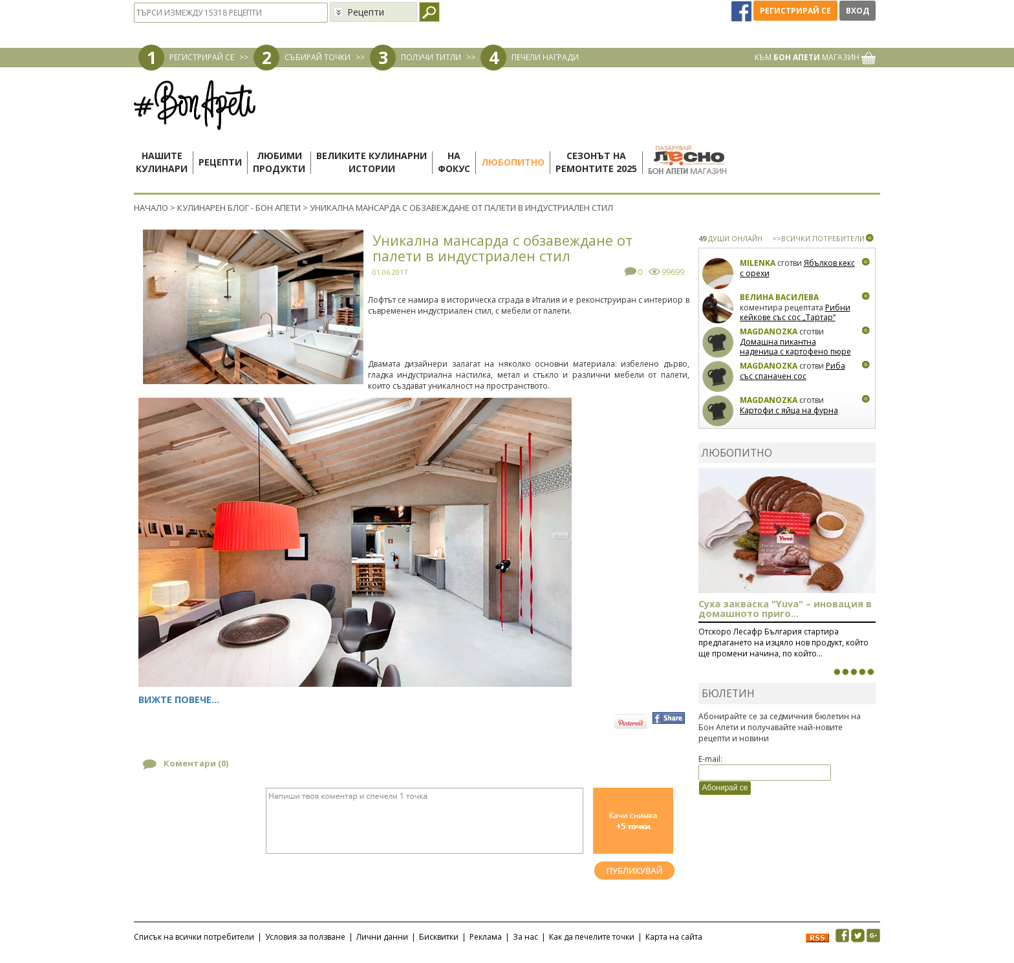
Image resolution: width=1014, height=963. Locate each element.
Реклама (485, 936)
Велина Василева (779, 297)
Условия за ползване (305, 936)
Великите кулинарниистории (371, 162)
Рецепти (220, 162)
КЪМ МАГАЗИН (815, 57)
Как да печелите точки (591, 936)
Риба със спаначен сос (792, 371)
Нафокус (454, 162)
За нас (525, 936)
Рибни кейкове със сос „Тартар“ (795, 312)
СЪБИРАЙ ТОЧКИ (318, 57)
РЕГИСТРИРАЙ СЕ (201, 57)
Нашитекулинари (162, 162)
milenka (757, 262)
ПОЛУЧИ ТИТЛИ (431, 57)
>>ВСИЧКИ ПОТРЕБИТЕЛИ (818, 238)
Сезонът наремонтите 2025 (596, 162)
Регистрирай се (795, 10)
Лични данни (382, 936)
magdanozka (768, 331)
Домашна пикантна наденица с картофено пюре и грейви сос (795, 351)
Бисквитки (438, 936)
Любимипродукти (279, 162)
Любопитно (513, 162)
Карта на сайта (673, 936)
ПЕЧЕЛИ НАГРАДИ (545, 57)
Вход (857, 10)
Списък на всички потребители (194, 936)
